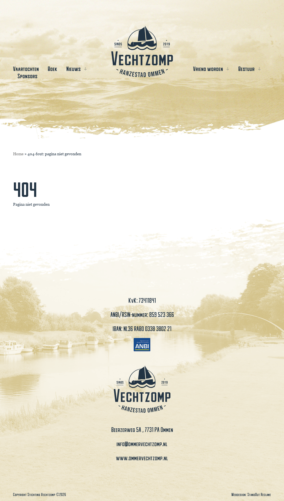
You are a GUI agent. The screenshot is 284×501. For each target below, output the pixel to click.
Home (18, 154)
